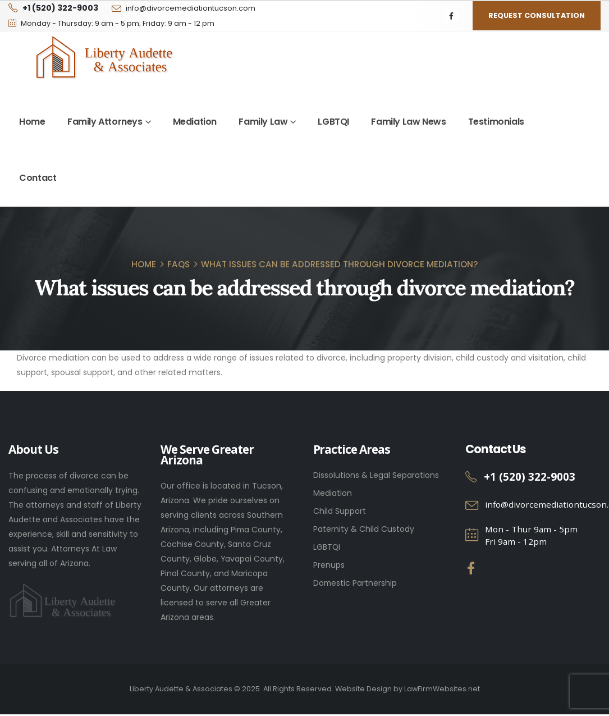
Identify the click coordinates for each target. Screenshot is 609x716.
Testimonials (496, 121)
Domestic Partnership (355, 583)
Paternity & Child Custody (363, 529)
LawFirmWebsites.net (442, 689)
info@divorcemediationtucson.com (190, 8)
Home (32, 121)
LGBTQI (333, 121)
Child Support (339, 511)
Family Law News (408, 121)
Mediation (195, 121)
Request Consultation (536, 15)
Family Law (263, 121)
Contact (37, 177)
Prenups (329, 565)
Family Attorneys (105, 121)
